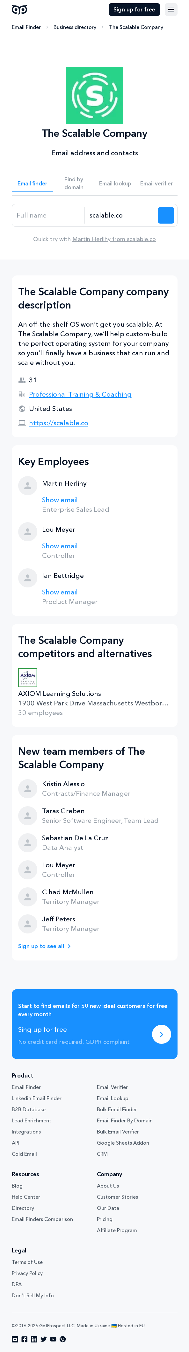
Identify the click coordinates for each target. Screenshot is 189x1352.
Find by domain (74, 183)
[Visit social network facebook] (24, 1339)
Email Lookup (112, 1098)
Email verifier (156, 183)
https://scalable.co (58, 423)
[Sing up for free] (161, 1034)
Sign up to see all (41, 946)
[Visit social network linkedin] (34, 1339)
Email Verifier (112, 1087)
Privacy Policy (27, 1273)
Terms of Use (27, 1262)
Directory (23, 1208)
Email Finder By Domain (125, 1120)
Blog (17, 1185)
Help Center (26, 1197)
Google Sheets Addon (123, 1143)
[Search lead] (166, 215)
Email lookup (115, 183)
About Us (108, 1185)
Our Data (108, 1208)
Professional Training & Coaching (80, 394)
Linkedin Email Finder (37, 1098)
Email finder (32, 183)
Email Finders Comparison (42, 1219)
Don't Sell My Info (33, 1295)
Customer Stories (117, 1197)
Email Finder (26, 27)
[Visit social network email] (15, 1339)
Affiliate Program (117, 1230)
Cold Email (24, 1154)
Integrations (26, 1131)
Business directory (75, 27)
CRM (102, 1154)
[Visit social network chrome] (63, 1339)
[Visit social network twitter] (43, 1339)
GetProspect (19, 9)
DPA (17, 1284)
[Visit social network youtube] (53, 1339)
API (15, 1143)
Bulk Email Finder (117, 1109)
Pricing (105, 1219)
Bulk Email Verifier (118, 1131)
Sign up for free (134, 9)
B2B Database (29, 1109)
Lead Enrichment (31, 1120)
